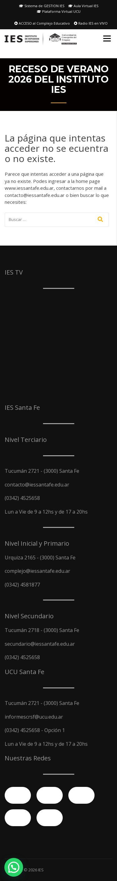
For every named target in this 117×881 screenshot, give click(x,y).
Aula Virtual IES (83, 5)
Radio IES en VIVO (91, 23)
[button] (13, 867)
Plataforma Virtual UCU (58, 11)
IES (41, 870)
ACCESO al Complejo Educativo (42, 23)
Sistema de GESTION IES (41, 5)
